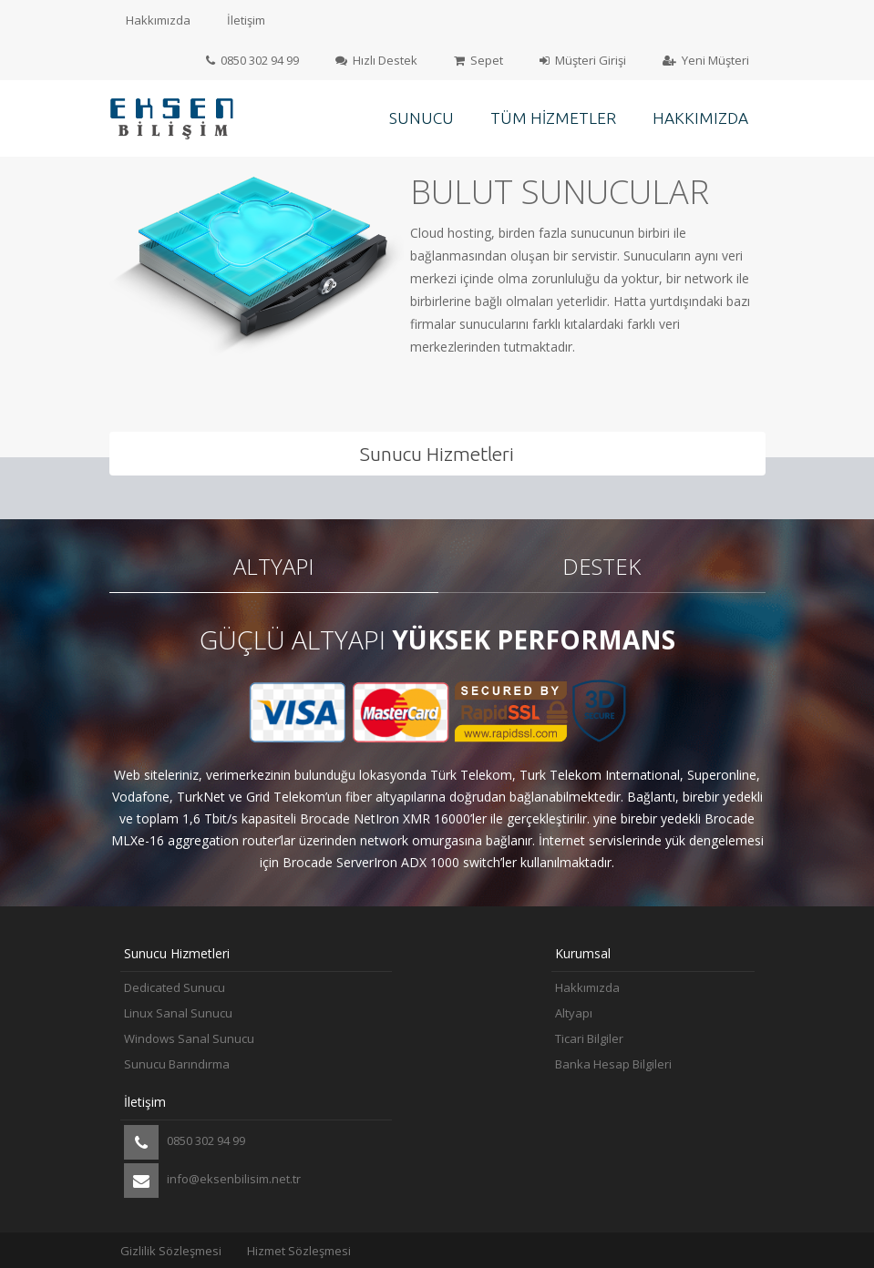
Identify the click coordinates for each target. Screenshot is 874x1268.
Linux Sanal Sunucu (178, 1013)
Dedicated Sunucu (174, 987)
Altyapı (573, 1013)
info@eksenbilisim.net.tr (212, 1180)
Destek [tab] (601, 566)
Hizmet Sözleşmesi (299, 1250)
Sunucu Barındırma (177, 1064)
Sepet (478, 60)
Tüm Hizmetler (553, 118)
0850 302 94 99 (252, 60)
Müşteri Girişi (583, 60)
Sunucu (421, 118)
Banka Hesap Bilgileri (613, 1064)
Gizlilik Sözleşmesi (170, 1250)
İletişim (246, 20)
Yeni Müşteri (706, 60)
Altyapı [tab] (273, 566)
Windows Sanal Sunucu (189, 1038)
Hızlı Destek (376, 60)
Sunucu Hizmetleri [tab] (437, 454)
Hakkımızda (158, 20)
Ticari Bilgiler (589, 1038)
